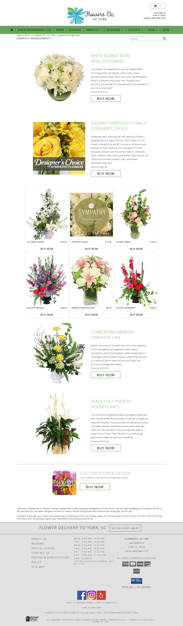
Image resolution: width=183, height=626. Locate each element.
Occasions (115, 29)
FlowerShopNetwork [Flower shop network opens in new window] (93, 619)
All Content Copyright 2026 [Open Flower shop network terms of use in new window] (63, 619)
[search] (164, 38)
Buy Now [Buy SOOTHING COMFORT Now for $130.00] (46, 249)
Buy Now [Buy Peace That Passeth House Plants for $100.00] (106, 448)
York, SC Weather (91, 607)
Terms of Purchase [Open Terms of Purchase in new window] (141, 619)
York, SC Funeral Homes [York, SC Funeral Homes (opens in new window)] (79, 602)
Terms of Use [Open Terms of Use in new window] (100, 621)
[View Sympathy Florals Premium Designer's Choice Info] (91, 214)
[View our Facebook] (81, 599)
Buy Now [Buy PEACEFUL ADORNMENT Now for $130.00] (136, 315)
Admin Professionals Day (35, 29)
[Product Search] (146, 39)
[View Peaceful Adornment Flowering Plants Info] (136, 280)
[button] (157, 6)
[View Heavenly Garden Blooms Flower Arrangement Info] (91, 280)
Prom (153, 29)
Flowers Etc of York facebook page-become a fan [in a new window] (73, 612)
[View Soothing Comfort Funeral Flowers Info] (46, 214)
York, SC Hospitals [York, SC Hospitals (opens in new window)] (106, 602)
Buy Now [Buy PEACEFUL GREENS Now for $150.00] (136, 249)
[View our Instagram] (91, 599)
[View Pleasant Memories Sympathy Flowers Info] (46, 280)
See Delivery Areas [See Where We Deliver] (125, 528)
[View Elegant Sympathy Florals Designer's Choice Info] (61, 148)
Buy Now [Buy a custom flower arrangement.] (95, 486)
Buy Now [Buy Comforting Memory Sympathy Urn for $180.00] (106, 374)
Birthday (75, 29)
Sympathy (94, 29)
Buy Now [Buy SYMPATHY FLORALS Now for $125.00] (91, 249)
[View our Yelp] (101, 599)
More (168, 29)
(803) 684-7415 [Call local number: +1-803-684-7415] (158, 18)
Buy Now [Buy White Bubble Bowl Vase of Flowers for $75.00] (106, 98)
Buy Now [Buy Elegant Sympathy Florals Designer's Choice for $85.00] (106, 173)
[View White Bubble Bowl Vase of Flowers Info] (61, 77)
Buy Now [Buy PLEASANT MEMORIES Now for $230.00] (46, 315)
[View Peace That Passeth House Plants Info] (61, 424)
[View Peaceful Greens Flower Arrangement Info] (136, 214)
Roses (60, 29)
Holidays (135, 29)
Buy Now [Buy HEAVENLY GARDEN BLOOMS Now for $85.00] (91, 315)
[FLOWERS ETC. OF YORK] (91, 14)
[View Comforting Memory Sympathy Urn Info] (61, 353)
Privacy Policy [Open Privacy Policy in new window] (118, 619)
